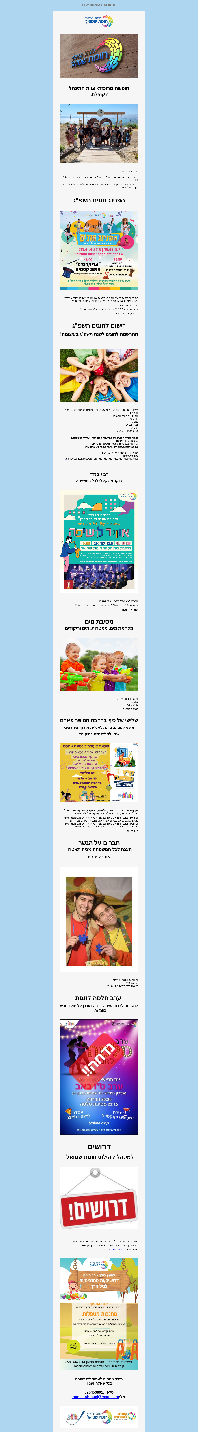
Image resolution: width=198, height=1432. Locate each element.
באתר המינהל (116, 1249)
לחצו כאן (85, 5)
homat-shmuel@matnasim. (95, 1397)
